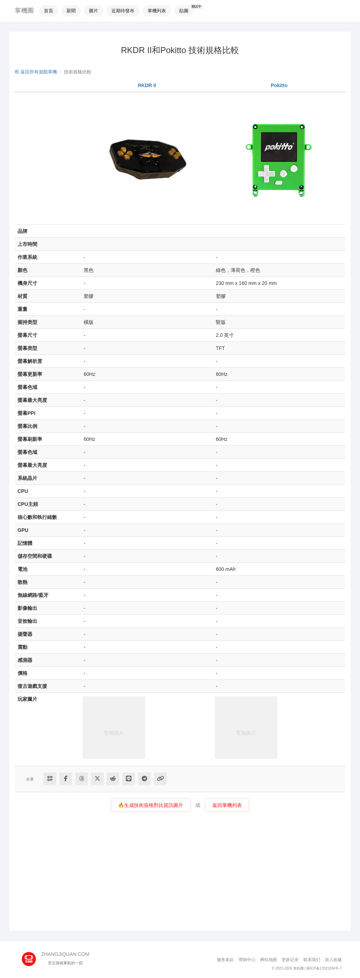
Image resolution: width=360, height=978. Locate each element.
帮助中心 (247, 959)
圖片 (93, 10)
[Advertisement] (180, 874)
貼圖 (183, 10)
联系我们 (311, 959)
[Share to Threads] (81, 778)
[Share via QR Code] (50, 778)
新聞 (71, 10)
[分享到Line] (128, 778)
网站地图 (268, 959)
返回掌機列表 (227, 805)
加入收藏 (333, 959)
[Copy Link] (160, 778)
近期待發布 (122, 10)
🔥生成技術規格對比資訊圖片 (150, 805)
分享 (30, 779)
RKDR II (147, 85)
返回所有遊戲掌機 (36, 71)
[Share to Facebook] (65, 778)
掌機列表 (157, 10)
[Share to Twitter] (97, 778)
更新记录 (290, 959)
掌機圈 (24, 10)
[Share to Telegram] (144, 778)
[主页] (31, 956)
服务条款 (225, 959)
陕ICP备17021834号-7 (324, 968)
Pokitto (279, 85)
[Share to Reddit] (113, 778)
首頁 (48, 10)
